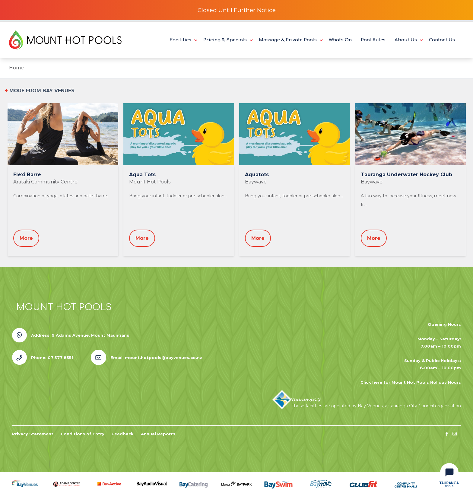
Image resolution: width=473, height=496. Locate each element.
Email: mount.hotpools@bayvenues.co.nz (156, 357)
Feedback (123, 433)
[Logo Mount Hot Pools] (65, 40)
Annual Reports (158, 433)
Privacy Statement (32, 433)
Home (16, 68)
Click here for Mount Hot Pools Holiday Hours (410, 382)
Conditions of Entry (82, 433)
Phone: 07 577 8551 (52, 357)
